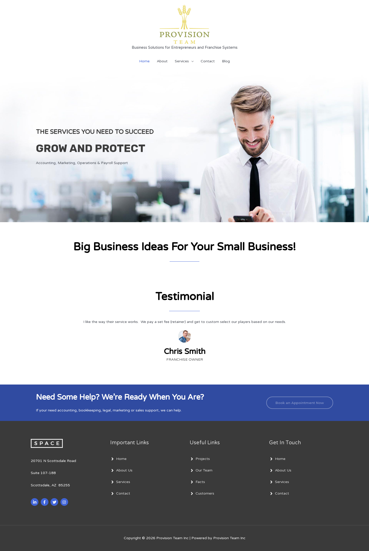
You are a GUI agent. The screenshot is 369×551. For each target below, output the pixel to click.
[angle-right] (118, 459)
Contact (208, 61)
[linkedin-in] (35, 502)
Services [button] (182, 61)
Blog (226, 61)
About (162, 61)
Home (144, 61)
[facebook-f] (45, 502)
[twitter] (54, 502)
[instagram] (64, 502)
